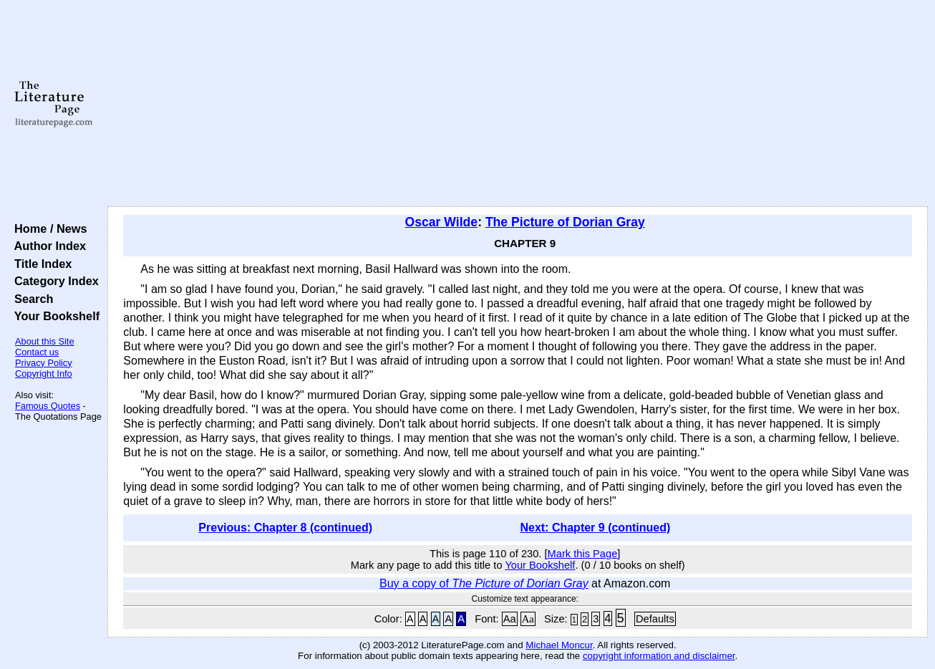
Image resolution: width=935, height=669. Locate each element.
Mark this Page (583, 553)
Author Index (47, 245)
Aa (509, 619)
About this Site (44, 341)
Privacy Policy (43, 362)
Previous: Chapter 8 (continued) (285, 527)
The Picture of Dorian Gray (565, 222)
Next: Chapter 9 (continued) (595, 527)
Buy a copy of (483, 583)
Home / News (47, 228)
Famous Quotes (47, 405)
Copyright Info (43, 373)
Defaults (655, 619)
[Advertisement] (518, 104)
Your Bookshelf (54, 315)
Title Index (40, 263)
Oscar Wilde (441, 222)
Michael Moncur (558, 645)
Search (30, 298)
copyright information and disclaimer (659, 655)
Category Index (53, 280)
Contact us (37, 352)
